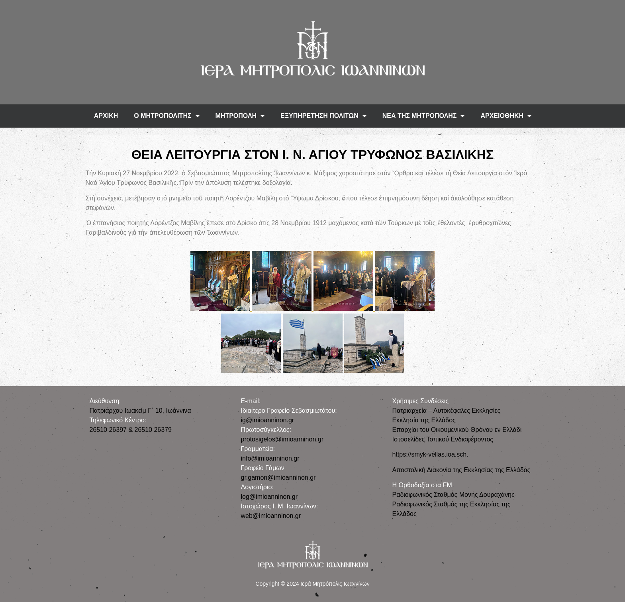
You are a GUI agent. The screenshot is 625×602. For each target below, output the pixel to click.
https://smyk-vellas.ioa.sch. (430, 454)
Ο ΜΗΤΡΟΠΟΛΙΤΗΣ (166, 116)
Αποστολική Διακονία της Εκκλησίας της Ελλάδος (461, 470)
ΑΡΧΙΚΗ (106, 115)
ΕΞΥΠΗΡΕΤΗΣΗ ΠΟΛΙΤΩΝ (323, 116)
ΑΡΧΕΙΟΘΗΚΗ (505, 116)
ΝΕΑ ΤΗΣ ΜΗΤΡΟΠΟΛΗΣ (423, 116)
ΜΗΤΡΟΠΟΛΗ (240, 116)
